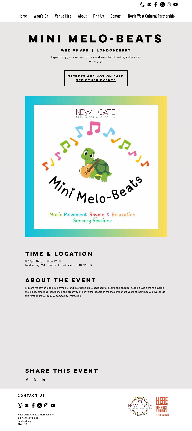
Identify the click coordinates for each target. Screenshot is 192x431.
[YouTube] (175, 4)
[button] (41, 16)
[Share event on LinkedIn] (43, 379)
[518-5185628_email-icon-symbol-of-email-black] (149, 4)
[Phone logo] (142, 4)
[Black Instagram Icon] (169, 4)
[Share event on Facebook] (27, 379)
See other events (96, 80)
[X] (162, 4)
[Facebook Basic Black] (155, 4)
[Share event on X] (35, 379)
